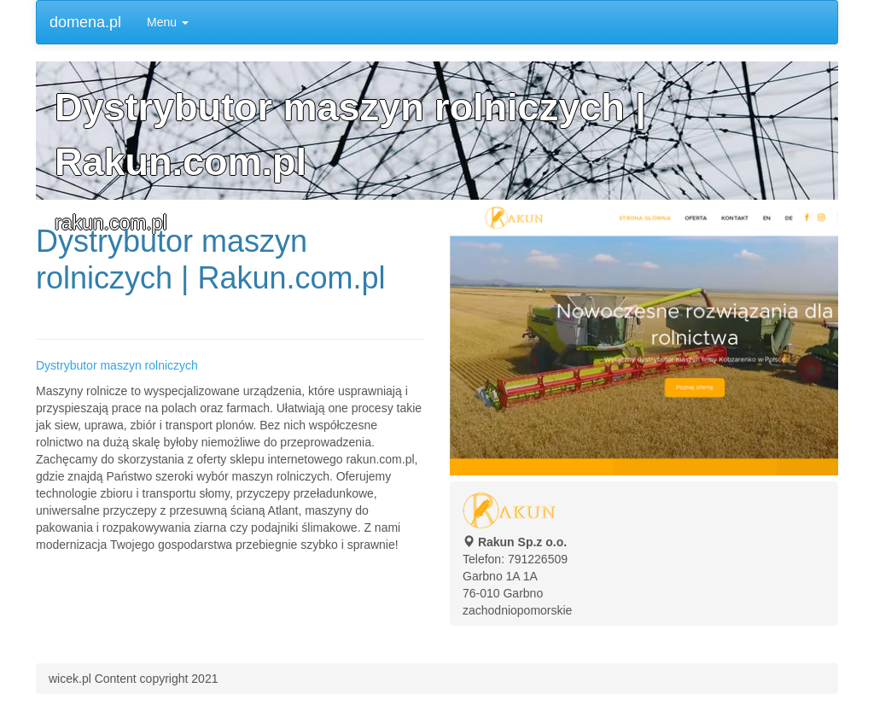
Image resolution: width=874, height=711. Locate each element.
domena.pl (85, 22)
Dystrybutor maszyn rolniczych (117, 365)
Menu (168, 22)
